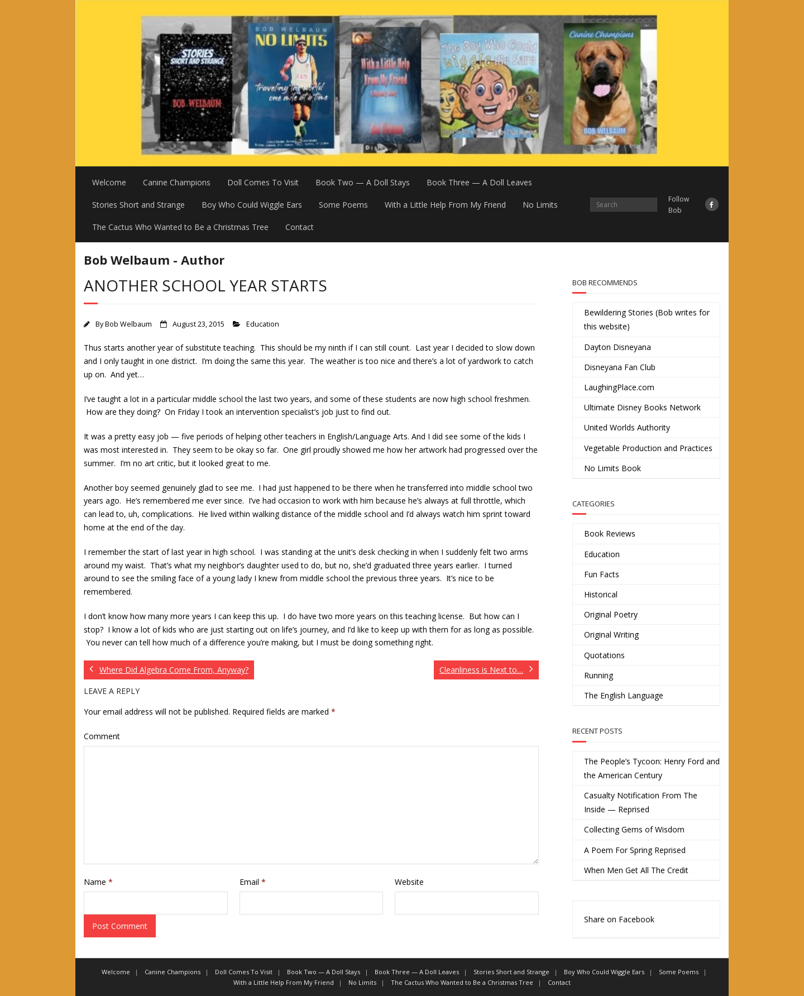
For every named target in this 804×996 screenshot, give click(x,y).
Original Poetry (611, 614)
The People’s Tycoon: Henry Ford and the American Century (652, 768)
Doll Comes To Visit (263, 182)
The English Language (623, 695)
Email (253, 882)
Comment (102, 736)
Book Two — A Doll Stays (362, 182)
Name (98, 882)
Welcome (109, 182)
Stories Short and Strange (138, 204)
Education (262, 324)
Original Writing (611, 634)
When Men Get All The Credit (636, 870)
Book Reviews (609, 533)
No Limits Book (612, 468)
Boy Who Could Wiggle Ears (252, 204)
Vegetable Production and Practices (648, 448)
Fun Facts (601, 574)
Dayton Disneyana (617, 347)
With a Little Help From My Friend (445, 204)
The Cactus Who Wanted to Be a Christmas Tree (180, 227)
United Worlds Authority (627, 427)
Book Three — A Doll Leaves (479, 182)
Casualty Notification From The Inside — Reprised (640, 802)
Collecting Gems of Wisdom (634, 829)
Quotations (604, 655)
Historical (601, 594)
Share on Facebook (619, 919)
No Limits (540, 204)
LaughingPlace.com (619, 387)
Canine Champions (176, 182)
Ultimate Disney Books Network (642, 407)
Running (598, 675)
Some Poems (343, 204)
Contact (299, 227)
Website (409, 882)
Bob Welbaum (128, 324)
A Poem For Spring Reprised (635, 850)
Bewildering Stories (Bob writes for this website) (647, 319)
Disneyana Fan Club (619, 367)
